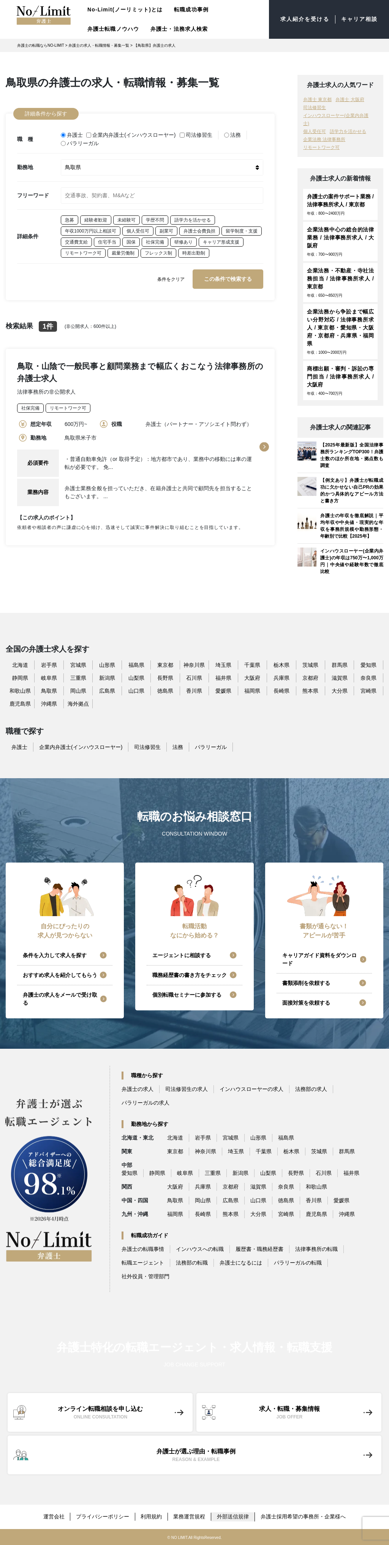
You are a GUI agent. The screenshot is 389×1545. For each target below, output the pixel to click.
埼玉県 (223, 665)
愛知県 (368, 665)
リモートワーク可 (83, 252)
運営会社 (53, 1516)
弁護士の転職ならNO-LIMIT (40, 45)
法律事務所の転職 (316, 1249)
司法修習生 (196, 134)
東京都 (165, 665)
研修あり (183, 241)
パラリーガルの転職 (298, 1263)
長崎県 (281, 691)
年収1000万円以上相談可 (90, 230)
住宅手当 (107, 241)
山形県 (107, 665)
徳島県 (165, 691)
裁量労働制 (123, 252)
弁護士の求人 (137, 1089)
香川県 (194, 691)
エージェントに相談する (181, 955)
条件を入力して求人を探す (55, 955)
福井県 (223, 678)
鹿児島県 (20, 704)
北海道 (20, 665)
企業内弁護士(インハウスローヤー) (131, 134)
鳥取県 (49, 691)
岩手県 (49, 665)
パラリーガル (80, 142)
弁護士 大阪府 (349, 99)
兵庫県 (281, 678)
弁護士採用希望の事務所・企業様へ (303, 1516)
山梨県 (136, 678)
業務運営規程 (190, 1516)
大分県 (340, 691)
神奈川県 (194, 665)
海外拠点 (78, 704)
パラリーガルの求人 (145, 1103)
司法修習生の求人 (186, 1089)
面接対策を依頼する (306, 1003)
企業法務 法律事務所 (324, 139)
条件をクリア (171, 278)
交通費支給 (76, 241)
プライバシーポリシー (102, 1516)
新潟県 (107, 678)
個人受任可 (138, 230)
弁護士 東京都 (317, 99)
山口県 (136, 691)
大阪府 (252, 678)
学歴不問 (155, 219)
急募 (69, 219)
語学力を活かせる (192, 219)
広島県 (107, 691)
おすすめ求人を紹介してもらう (60, 975)
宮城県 (78, 665)
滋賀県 (340, 678)
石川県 (194, 678)
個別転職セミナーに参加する (186, 995)
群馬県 (340, 665)
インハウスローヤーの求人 (251, 1089)
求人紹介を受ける (304, 19)
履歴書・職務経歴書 (259, 1249)
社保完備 (155, 241)
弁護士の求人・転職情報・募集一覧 (98, 45)
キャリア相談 (359, 19)
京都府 (310, 678)
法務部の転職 (192, 1263)
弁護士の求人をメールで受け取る (60, 999)
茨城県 (310, 665)
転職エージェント (143, 1263)
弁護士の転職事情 (143, 1249)
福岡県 (252, 691)
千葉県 (252, 665)
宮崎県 (368, 691)
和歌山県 (20, 691)
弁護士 (72, 134)
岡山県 (78, 691)
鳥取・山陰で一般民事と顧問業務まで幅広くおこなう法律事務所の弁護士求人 (140, 371)
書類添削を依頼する (306, 983)
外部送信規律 (234, 1516)
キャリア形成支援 (221, 241)
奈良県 (368, 678)
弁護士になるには (241, 1263)
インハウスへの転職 (200, 1249)
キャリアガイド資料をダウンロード (319, 959)
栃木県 (281, 665)
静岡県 (20, 678)
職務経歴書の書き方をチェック (189, 975)
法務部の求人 (311, 1089)
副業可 (166, 230)
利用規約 (151, 1516)
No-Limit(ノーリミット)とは (125, 9)
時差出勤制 (193, 252)
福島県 (136, 665)
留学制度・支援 (242, 230)
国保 (131, 241)
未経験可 (126, 219)
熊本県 (310, 691)
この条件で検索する (228, 278)
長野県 (165, 678)
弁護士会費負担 (199, 230)
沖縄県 (49, 704)
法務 (232, 134)
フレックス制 (158, 252)
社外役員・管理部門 (145, 1276)
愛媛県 (223, 691)
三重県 (78, 678)
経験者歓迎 (95, 219)
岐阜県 (49, 678)
